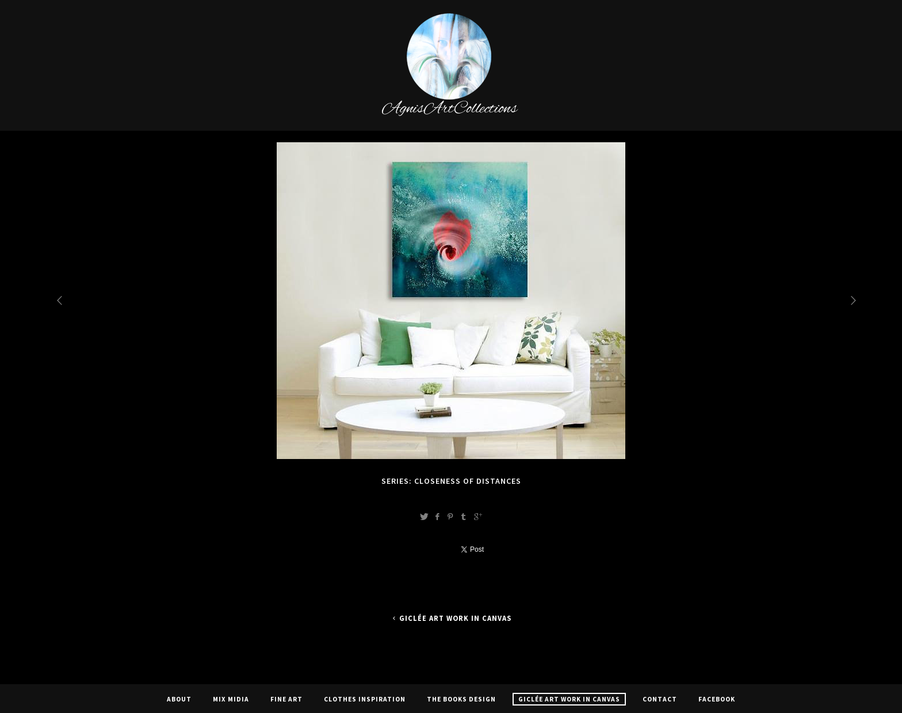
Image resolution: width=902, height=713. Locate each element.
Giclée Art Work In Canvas (451, 618)
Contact (660, 699)
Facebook (716, 699)
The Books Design (461, 699)
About (179, 699)
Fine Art (286, 699)
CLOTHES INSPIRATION (365, 699)
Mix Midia (231, 699)
